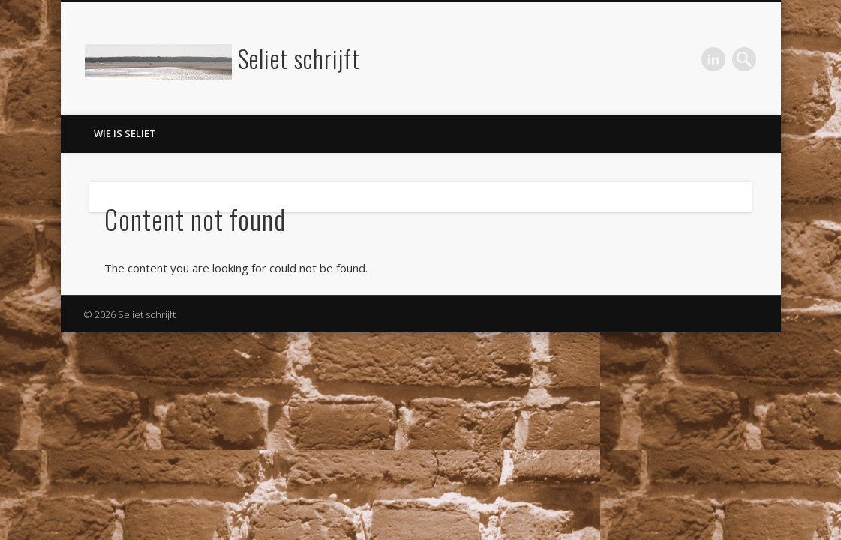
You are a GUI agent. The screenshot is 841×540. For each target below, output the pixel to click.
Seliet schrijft (299, 58)
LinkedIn (713, 59)
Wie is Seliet (125, 133)
